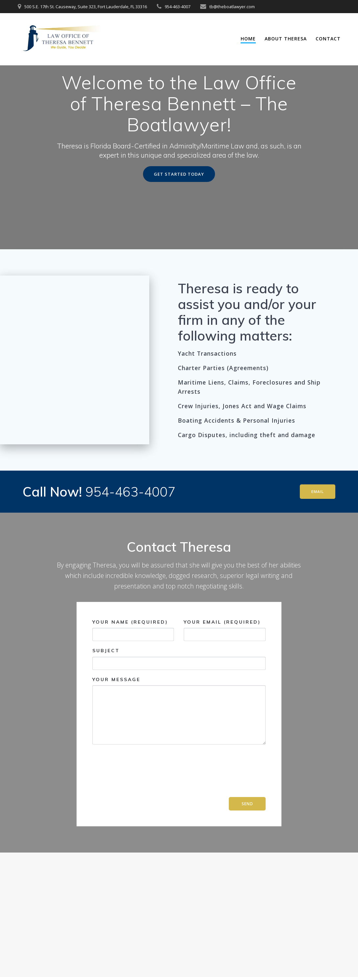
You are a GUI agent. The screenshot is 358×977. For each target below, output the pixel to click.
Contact (328, 38)
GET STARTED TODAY (179, 198)
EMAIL (317, 516)
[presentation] (119, 798)
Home (248, 38)
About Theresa (286, 38)
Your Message (179, 735)
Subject (179, 684)
